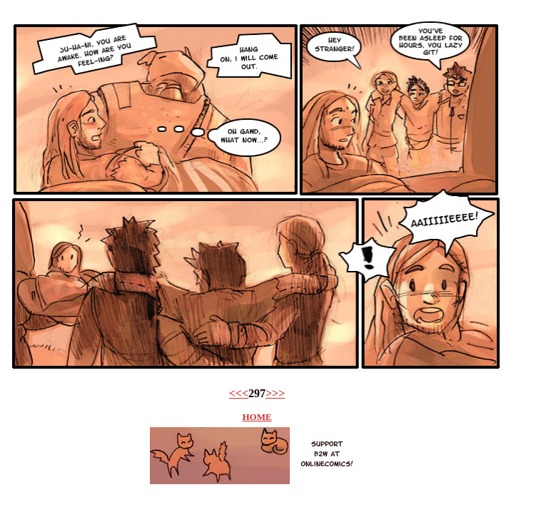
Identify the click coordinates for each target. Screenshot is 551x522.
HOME (256, 416)
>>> (275, 393)
